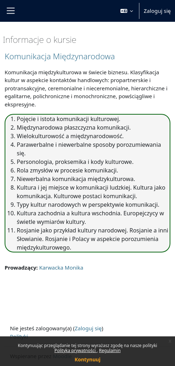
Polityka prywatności (76, 350)
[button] (127, 11)
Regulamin (110, 350)
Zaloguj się (157, 10)
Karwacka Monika (61, 267)
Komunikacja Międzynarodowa (60, 56)
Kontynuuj (87, 359)
